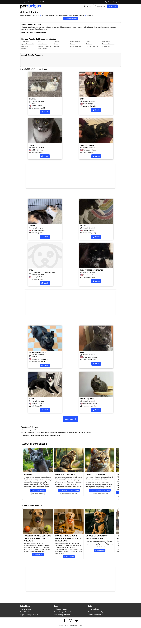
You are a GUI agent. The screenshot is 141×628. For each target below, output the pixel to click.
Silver (39, 41)
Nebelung (24, 48)
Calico (88, 41)
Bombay (56, 46)
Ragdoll (56, 44)
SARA (31, 270)
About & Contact (25, 609)
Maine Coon (106, 41)
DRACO (83, 226)
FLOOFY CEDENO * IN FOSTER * (92, 270)
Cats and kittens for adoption (96, 612)
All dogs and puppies (60, 609)
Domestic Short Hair (108, 44)
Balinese (72, 44)
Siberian (56, 41)
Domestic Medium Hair (45, 46)
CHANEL (32, 99)
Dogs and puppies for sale (62, 615)
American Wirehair (75, 46)
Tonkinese (89, 44)
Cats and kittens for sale (95, 615)
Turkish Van (25, 41)
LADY (82, 99)
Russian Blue (106, 46)
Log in (120, 1)
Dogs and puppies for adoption (63, 612)
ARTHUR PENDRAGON (37, 352)
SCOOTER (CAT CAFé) (88, 399)
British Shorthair (42, 44)
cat (85, 15)
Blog (105, 1)
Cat (40, 15)
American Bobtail (75, 41)
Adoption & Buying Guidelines (29, 615)
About (110, 1)
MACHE (32, 399)
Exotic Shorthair (42, 48)
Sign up (115, 1)
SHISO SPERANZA (87, 145)
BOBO (31, 145)
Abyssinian (24, 46)
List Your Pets (112, 6)
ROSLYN (32, 226)
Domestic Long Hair (92, 46)
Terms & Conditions (26, 612)
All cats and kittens (93, 609)
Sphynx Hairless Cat (27, 44)
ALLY (82, 352)
